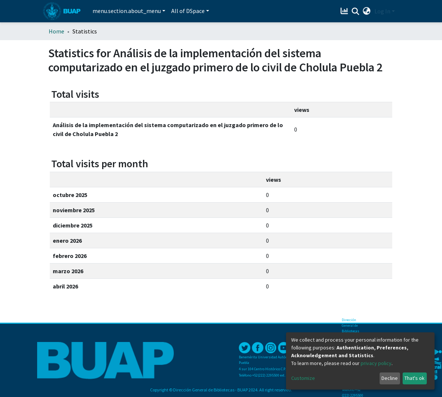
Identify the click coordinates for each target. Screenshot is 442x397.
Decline (389, 378)
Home (56, 31)
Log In (382, 11)
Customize (303, 378)
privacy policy (376, 363)
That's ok (414, 378)
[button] (367, 11)
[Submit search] (356, 11)
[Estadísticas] (345, 11)
